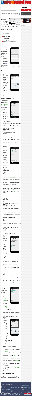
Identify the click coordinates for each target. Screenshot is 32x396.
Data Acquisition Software (25, 385)
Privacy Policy (17, 394)
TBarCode (4, 388)
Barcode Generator (3, 0)
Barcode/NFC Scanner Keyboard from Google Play (4, 50)
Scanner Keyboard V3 (18, 14)
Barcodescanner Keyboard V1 (13, 14)
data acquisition (7, 385)
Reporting (27, 385)
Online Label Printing (8, 0)
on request (7, 390)
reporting (4, 385)
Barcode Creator (25, 384)
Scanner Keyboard (27, 390)
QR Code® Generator (28, 392)
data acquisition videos (18, 277)
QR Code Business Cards (18, 0)
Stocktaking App (23, 390)
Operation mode (4, 147)
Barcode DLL (24, 388)
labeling (2, 385)
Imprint (19, 394)
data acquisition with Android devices (25, 24)
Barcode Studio (7, 388)
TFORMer (2, 388)
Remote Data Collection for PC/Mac (26, 391)
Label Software (24, 385)
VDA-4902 (11, 0)
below (6, 63)
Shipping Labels (14, 0)
